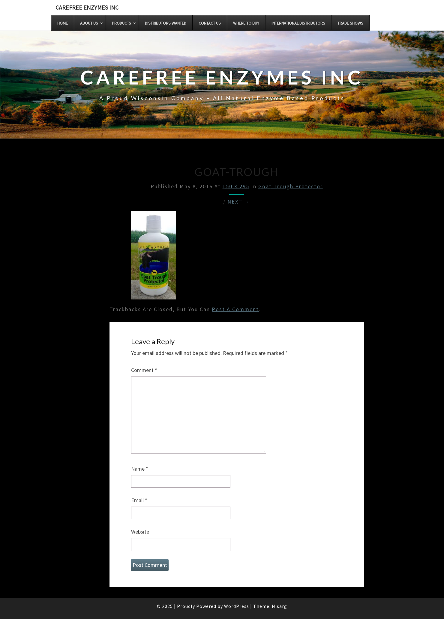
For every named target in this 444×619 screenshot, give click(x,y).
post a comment (235, 309)
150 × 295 (236, 186)
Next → (238, 201)
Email (139, 500)
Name (139, 468)
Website (140, 531)
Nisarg (279, 606)
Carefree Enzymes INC (87, 7)
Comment (144, 370)
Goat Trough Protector (290, 186)
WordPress (236, 606)
